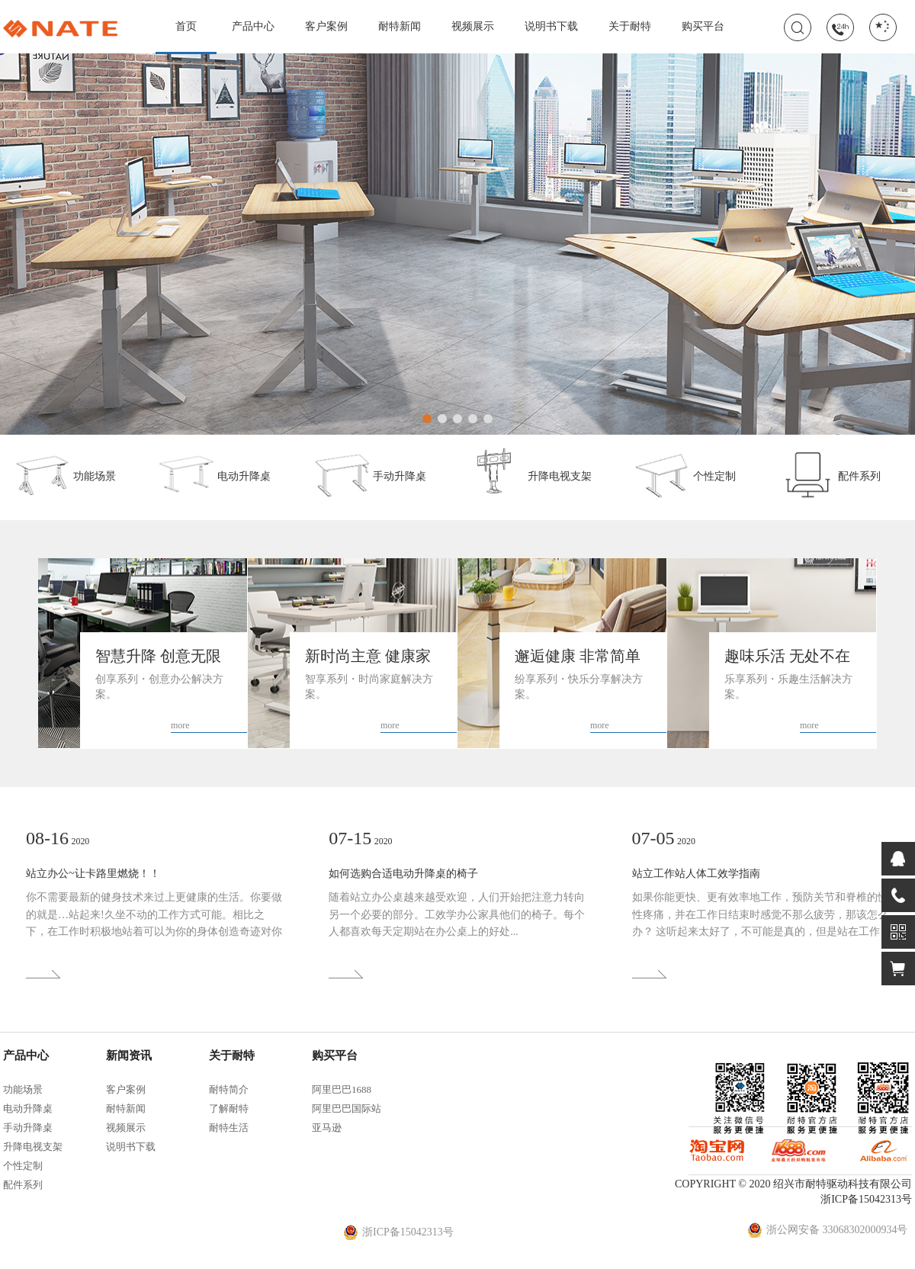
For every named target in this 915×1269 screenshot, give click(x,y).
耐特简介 (229, 1089)
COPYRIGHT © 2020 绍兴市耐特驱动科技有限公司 (793, 1184)
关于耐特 (629, 26)
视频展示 (472, 26)
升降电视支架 (530, 473)
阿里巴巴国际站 (346, 1108)
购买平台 (703, 26)
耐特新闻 (399, 26)
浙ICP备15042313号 (866, 1199)
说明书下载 (551, 26)
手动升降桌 (369, 473)
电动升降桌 (214, 473)
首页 (186, 37)
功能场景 (65, 473)
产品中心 (253, 26)
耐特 (60, 29)
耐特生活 (229, 1127)
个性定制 (685, 473)
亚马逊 (327, 1127)
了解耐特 (229, 1108)
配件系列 (830, 473)
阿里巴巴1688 (341, 1089)
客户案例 (326, 26)
